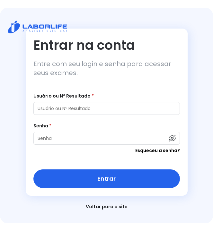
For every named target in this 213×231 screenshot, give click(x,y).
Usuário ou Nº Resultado (63, 96)
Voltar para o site (107, 206)
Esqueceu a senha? (157, 150)
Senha (42, 126)
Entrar (106, 179)
